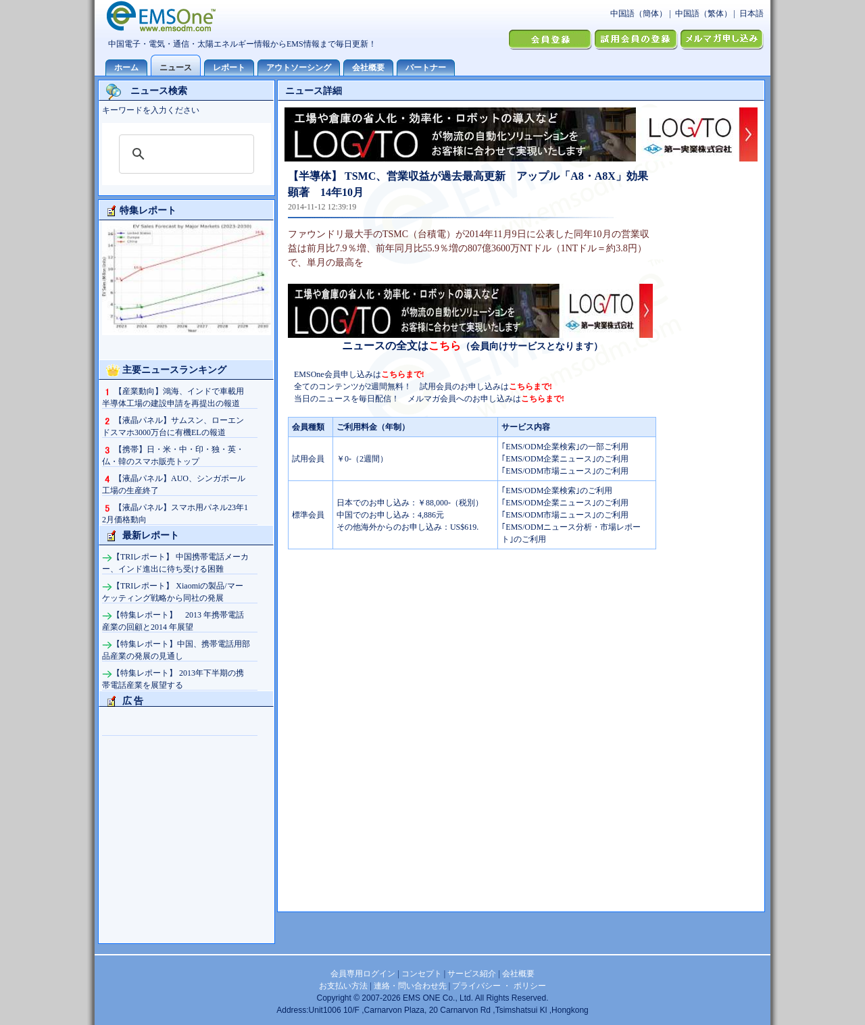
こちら (444, 345)
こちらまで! (402, 374)
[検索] (184, 154)
